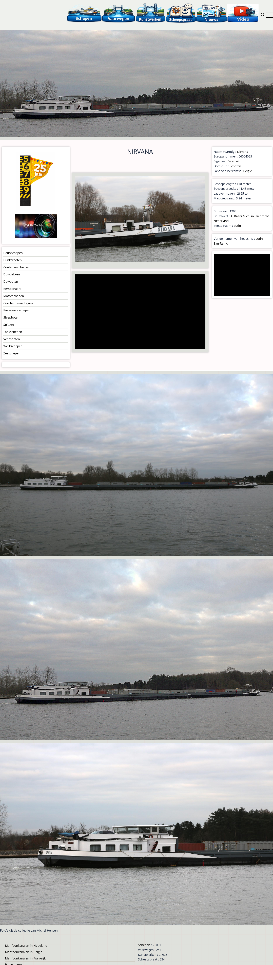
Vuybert (233, 161)
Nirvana (242, 152)
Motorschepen (13, 296)
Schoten (235, 166)
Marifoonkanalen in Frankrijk (25, 958)
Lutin (237, 226)
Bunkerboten (12, 260)
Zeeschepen (11, 353)
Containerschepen (16, 267)
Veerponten (11, 339)
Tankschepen (12, 332)
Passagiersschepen (16, 310)
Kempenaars (12, 289)
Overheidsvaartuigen (18, 303)
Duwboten (10, 281)
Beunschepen (13, 253)
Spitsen (8, 325)
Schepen (144, 945)
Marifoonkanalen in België (23, 952)
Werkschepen (13, 346)
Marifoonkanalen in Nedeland (26, 946)
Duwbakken (11, 274)
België (247, 171)
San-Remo (221, 243)
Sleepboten (11, 317)
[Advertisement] (138, 312)
